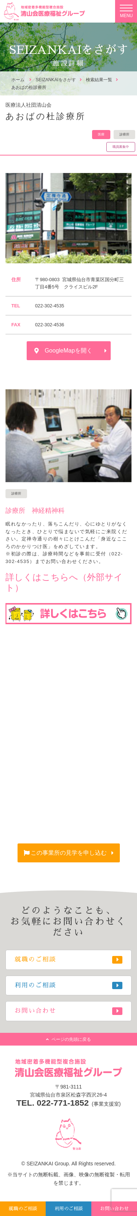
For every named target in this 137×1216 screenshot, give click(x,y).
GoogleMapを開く (68, 350)
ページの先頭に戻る (71, 1039)
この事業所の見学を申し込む (69, 853)
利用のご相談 (68, 1208)
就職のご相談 (23, 1208)
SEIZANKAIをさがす (56, 79)
